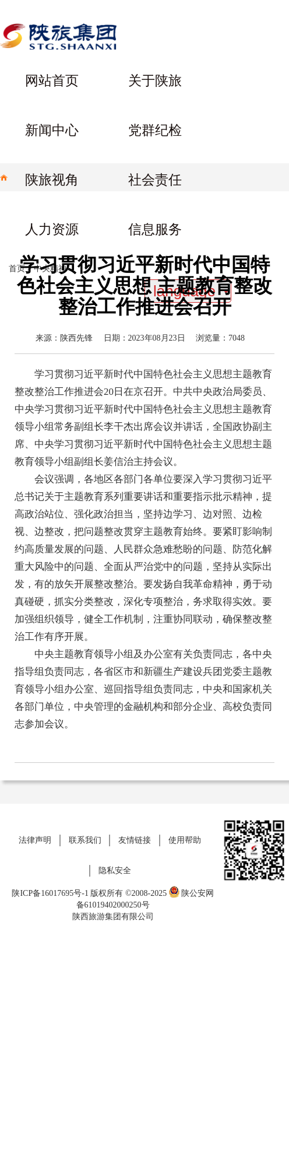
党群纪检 (155, 130)
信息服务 (155, 229)
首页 (17, 268)
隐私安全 (114, 870)
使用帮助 (184, 840)
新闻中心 (52, 130)
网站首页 (52, 80)
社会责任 (155, 180)
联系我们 (85, 840)
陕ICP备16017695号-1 (50, 893)
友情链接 (134, 840)
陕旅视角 (52, 180)
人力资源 (52, 229)
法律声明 (35, 840)
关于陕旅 (155, 80)
